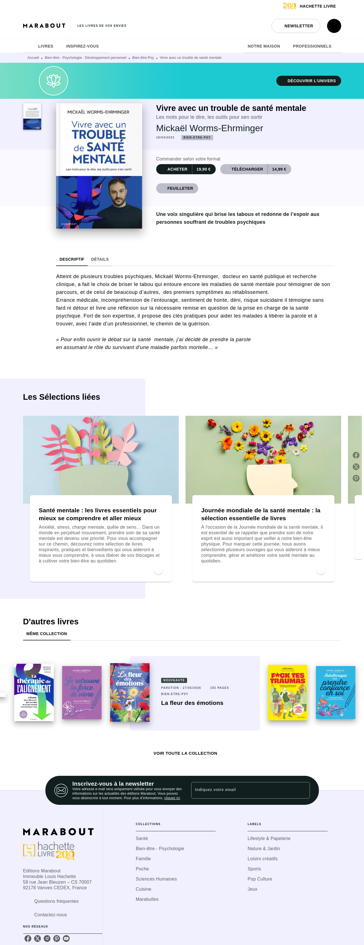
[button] (296, 26)
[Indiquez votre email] (243, 790)
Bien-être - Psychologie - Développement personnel (86, 58)
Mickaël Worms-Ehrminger (209, 128)
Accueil (33, 58)
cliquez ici (172, 798)
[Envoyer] (303, 790)
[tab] (29, 46)
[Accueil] (46, 25)
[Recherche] (334, 26)
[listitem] (28, 938)
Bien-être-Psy (143, 58)
